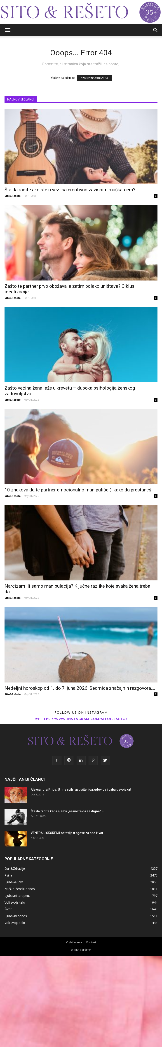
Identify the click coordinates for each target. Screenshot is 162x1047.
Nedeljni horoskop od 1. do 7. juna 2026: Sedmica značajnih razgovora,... (80, 688)
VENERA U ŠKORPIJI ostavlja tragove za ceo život (67, 833)
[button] (155, 30)
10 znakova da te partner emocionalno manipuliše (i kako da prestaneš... (80, 490)
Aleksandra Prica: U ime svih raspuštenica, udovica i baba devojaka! (81, 789)
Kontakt (91, 942)
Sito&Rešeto (13, 195)
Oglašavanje (74, 942)
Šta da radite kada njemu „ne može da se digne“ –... (68, 811)
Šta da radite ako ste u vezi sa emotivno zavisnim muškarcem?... (72, 189)
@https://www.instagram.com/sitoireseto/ (81, 718)
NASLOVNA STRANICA (94, 78)
